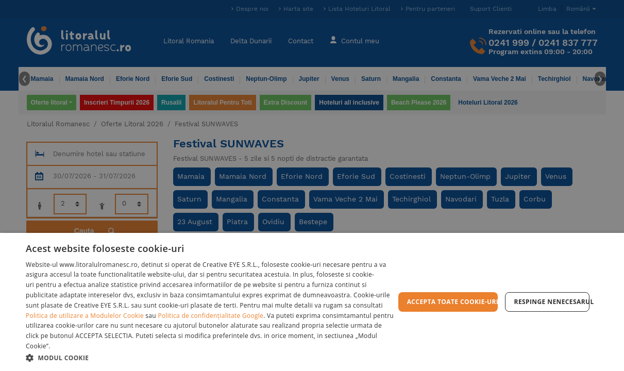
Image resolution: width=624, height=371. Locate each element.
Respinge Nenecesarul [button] (551, 301)
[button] (210, 357)
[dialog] (312, 302)
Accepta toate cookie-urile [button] (452, 301)
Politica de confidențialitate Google (210, 315)
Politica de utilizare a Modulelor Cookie (85, 315)
